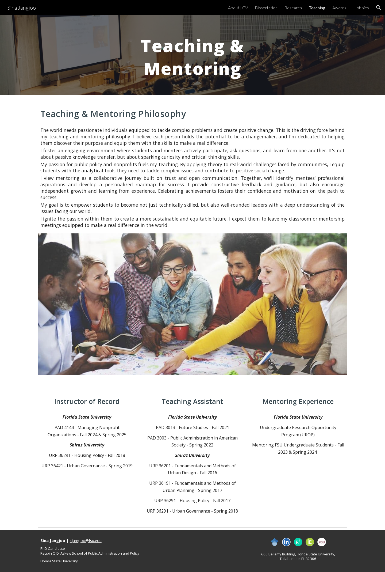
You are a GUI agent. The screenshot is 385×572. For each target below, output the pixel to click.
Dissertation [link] (266, 7)
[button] (378, 7)
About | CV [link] (238, 7)
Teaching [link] (317, 7)
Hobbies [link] (361, 7)
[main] (192, 55)
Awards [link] (339, 7)
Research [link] (293, 7)
